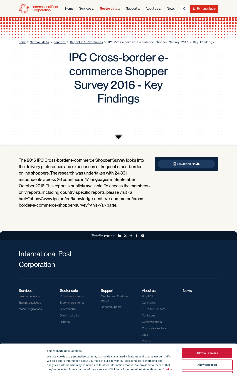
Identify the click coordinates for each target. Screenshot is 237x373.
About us (149, 290)
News (187, 290)
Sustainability (68, 309)
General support (111, 307)
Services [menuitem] (85, 8)
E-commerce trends (72, 302)
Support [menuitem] (131, 8)
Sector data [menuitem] (108, 8)
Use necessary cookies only (207, 349)
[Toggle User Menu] (204, 9)
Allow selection (207, 337)
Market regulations (30, 309)
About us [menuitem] (152, 8)
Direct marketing (70, 315)
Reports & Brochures (86, 42)
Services (26, 290)
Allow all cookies (207, 326)
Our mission (149, 302)
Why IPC (147, 296)
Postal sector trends (72, 296)
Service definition (29, 296)
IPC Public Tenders (153, 309)
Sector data (39, 42)
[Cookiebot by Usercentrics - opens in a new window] (23, 366)
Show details (193, 365)
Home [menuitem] (69, 8)
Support (107, 290)
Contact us (148, 315)
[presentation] (118, 137)
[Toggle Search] (184, 9)
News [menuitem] (171, 8)
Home (22, 42)
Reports (60, 42)
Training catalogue (30, 302)
